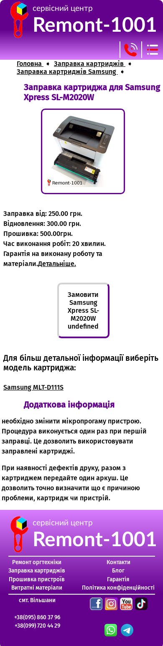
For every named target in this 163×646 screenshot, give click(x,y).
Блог (118, 570)
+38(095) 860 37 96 (37, 617)
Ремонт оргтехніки (36, 562)
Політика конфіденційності (118, 587)
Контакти (118, 562)
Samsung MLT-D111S (33, 387)
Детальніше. (57, 264)
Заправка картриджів (36, 570)
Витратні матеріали (36, 587)
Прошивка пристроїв (37, 579)
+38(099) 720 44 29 (37, 625)
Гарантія (118, 579)
